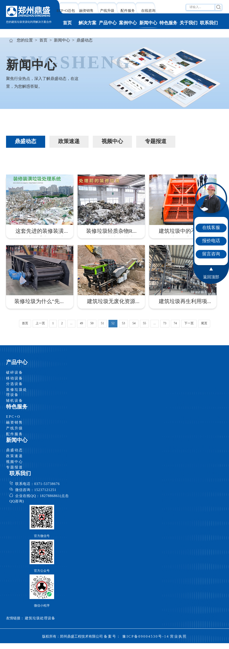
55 (144, 323)
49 (81, 323)
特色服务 (168, 23)
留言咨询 (211, 254)
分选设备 (14, 384)
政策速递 (14, 456)
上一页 (40, 323)
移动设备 (14, 378)
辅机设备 (14, 401)
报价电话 (211, 241)
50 (91, 323)
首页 (67, 23)
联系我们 (209, 23)
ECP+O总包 (66, 11)
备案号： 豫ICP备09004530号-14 (136, 637)
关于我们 (188, 23)
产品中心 (108, 23)
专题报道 (14, 467)
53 (123, 323)
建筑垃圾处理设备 (40, 618)
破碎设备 (14, 372)
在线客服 (211, 227)
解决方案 (87, 23)
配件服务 (128, 11)
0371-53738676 (47, 484)
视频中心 (14, 462)
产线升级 (107, 11)
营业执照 (178, 637)
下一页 (189, 323)
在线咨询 (148, 11)
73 (164, 323)
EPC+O (13, 417)
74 (175, 323)
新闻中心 (148, 23)
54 (134, 323)
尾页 (204, 323)
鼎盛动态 (14, 450)
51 (102, 323)
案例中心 (128, 23)
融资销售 (86, 11)
